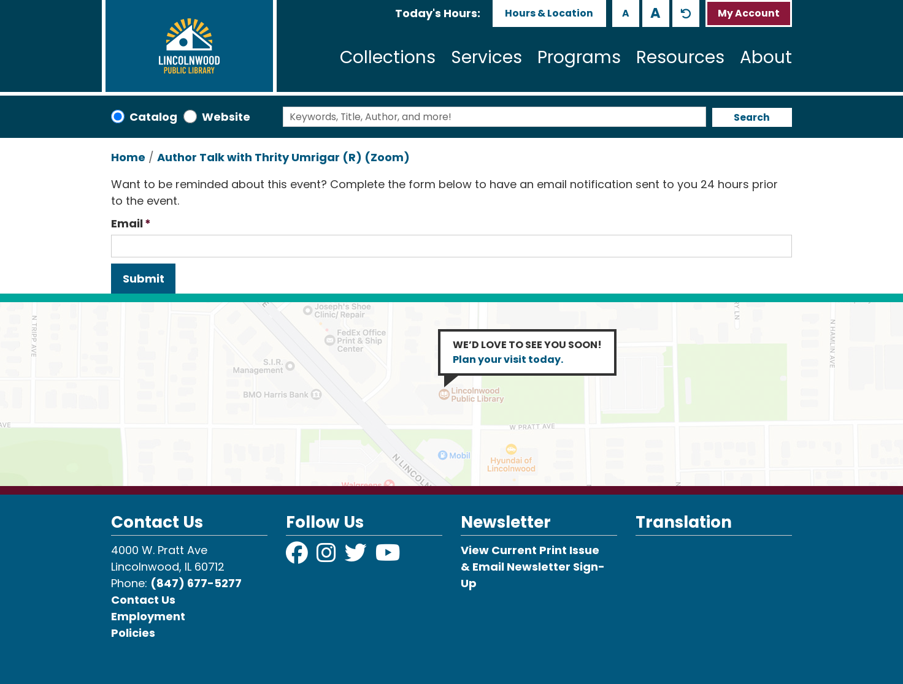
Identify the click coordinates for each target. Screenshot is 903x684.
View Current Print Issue (530, 550)
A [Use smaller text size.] (625, 13)
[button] (437, 13)
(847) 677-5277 (196, 583)
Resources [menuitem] (680, 57)
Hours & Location (549, 13)
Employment (148, 616)
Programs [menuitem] (579, 57)
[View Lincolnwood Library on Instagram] (328, 556)
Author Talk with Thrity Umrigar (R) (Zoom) (283, 157)
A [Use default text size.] (685, 13)
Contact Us (143, 599)
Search (752, 117)
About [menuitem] (766, 57)
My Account (749, 13)
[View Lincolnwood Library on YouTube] (388, 556)
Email (127, 223)
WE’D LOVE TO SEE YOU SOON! (527, 352)
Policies (133, 632)
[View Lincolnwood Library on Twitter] (357, 556)
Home (128, 157)
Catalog (153, 116)
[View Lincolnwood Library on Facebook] (298, 556)
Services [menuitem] (486, 57)
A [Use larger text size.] (655, 13)
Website (226, 116)
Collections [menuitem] (388, 57)
